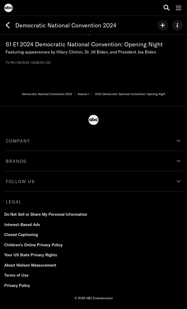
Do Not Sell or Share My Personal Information (45, 214)
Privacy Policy (17, 285)
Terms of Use (16, 275)
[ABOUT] (177, 25)
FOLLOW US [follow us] (20, 181)
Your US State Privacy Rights (30, 254)
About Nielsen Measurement (30, 265)
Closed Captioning (21, 234)
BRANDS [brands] (16, 161)
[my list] (163, 25)
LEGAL (14, 201)
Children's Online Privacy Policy (33, 244)
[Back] (7, 25)
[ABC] (8, 9)
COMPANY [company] (18, 141)
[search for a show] (167, 7)
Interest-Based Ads (22, 224)
